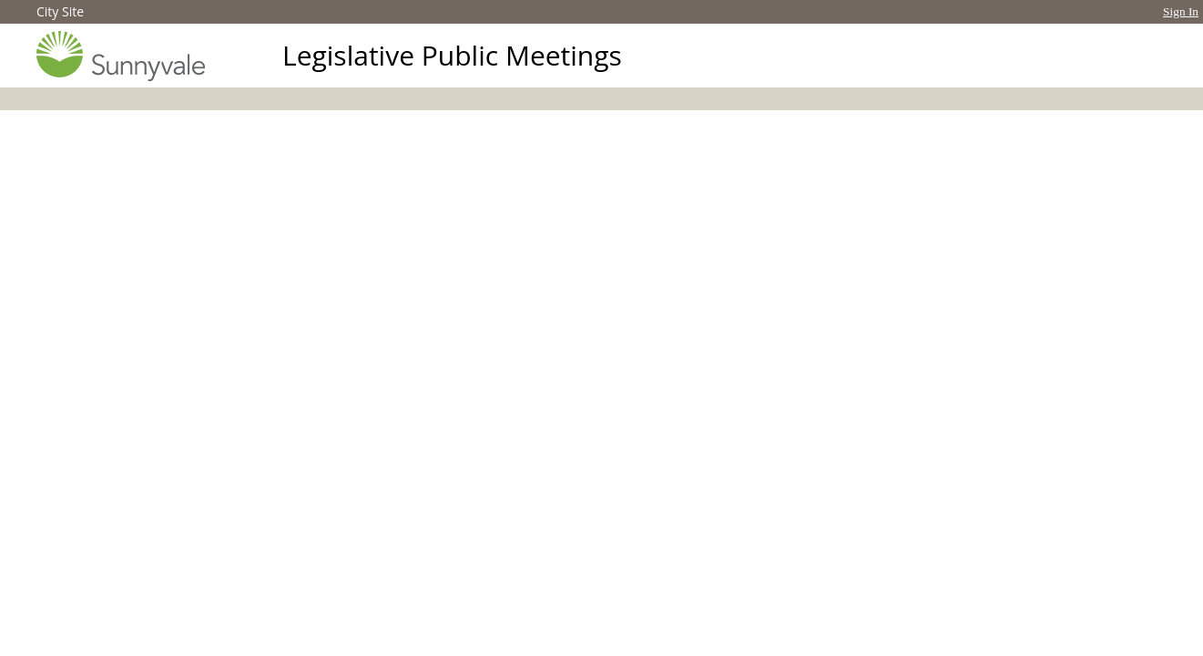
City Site (60, 11)
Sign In (1180, 11)
